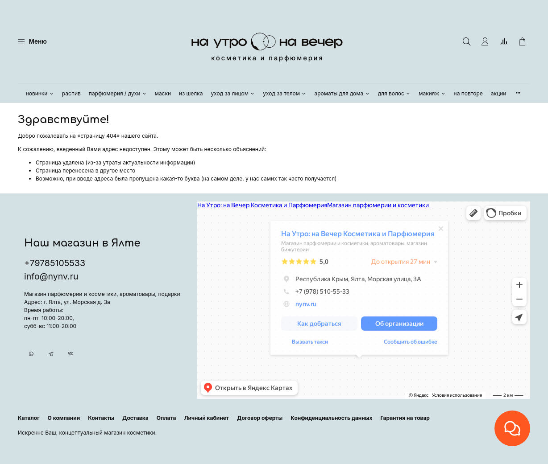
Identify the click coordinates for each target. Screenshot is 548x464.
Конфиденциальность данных (331, 418)
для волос (394, 93)
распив (71, 93)
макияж (432, 93)
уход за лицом (233, 93)
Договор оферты (259, 418)
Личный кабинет (206, 418)
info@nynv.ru (51, 276)
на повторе (468, 93)
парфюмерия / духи (118, 93)
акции (498, 93)
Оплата (166, 418)
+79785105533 (54, 263)
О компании (64, 418)
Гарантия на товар (405, 418)
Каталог (29, 418)
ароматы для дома (341, 93)
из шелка (191, 93)
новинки (40, 93)
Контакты (101, 418)
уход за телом (284, 93)
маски (163, 93)
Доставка (135, 418)
